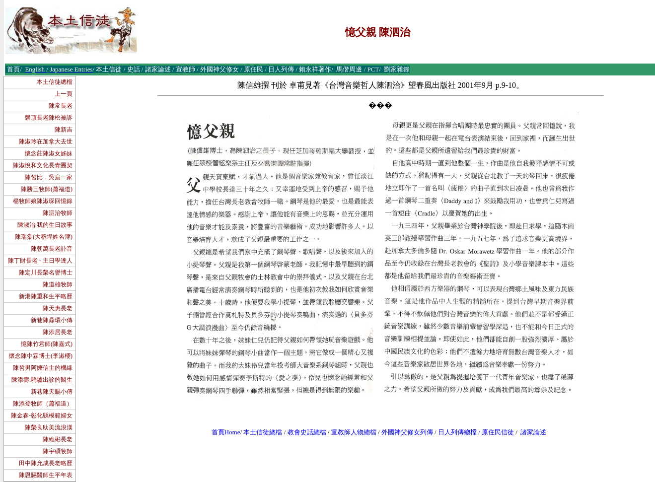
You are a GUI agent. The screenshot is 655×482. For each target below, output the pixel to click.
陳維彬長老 (58, 439)
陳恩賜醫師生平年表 (46, 475)
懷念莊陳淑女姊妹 (49, 153)
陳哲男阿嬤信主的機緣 (43, 367)
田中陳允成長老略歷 (46, 463)
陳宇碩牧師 (58, 451)
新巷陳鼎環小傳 (52, 320)
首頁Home (226, 432)
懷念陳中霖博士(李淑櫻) (41, 355)
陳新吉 (64, 129)
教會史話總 (304, 432)
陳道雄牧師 (58, 284)
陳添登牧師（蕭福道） (43, 403)
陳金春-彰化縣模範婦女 (42, 415)
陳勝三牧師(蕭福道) (47, 189)
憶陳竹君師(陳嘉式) (47, 344)
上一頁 (64, 93)
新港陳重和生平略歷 (46, 296)
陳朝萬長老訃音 (52, 248)
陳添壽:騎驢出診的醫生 (42, 379)
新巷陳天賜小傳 (52, 391)
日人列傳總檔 (457, 432)
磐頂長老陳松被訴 (49, 117)
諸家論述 (533, 432)
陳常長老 (61, 105)
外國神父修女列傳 (407, 432)
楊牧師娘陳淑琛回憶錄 (43, 201)
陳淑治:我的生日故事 (45, 224)
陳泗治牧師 (58, 212)
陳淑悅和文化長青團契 (43, 165)
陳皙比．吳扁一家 (49, 177)
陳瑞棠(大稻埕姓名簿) (44, 236)
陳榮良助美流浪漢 (49, 427)
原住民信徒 (498, 432)
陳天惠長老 (58, 308)
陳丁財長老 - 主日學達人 (40, 260)
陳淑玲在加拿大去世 (46, 141)
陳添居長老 (58, 332)
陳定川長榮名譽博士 (46, 272)
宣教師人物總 (350, 432)
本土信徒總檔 (55, 81)
